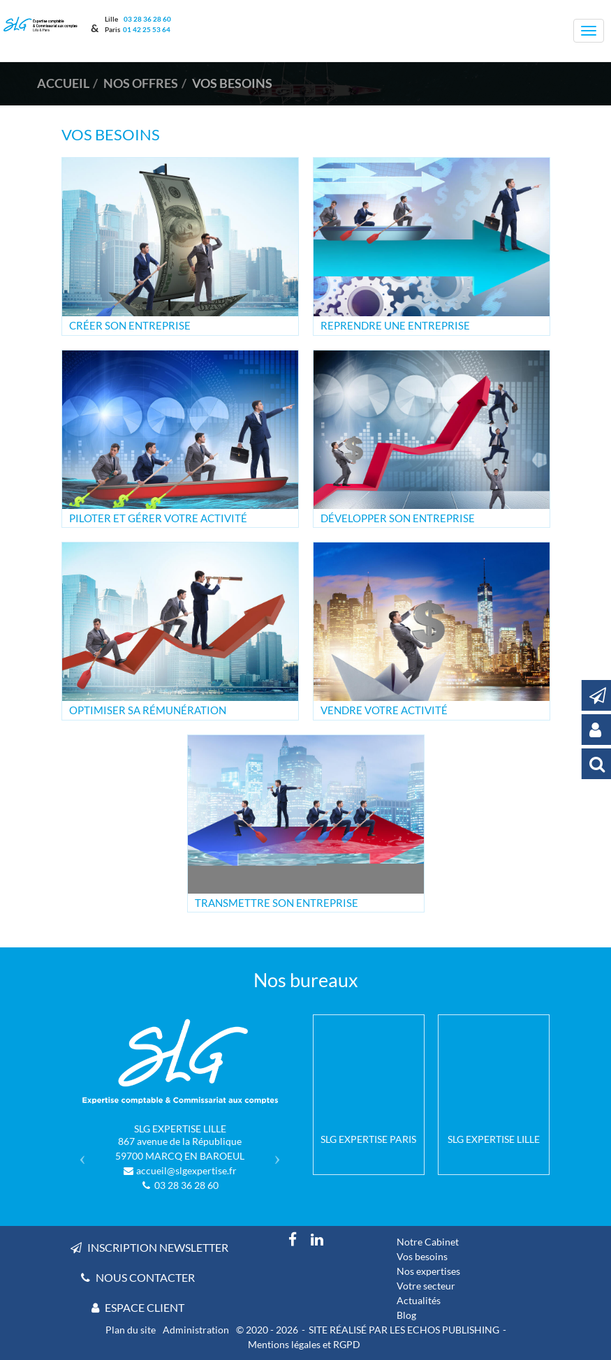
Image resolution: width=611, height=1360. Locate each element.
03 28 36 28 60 (146, 19)
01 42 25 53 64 (146, 29)
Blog (406, 1315)
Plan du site (130, 1330)
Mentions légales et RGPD (304, 1344)
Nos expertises (428, 1271)
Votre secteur (426, 1286)
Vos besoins (422, 1256)
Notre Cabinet (428, 1242)
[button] (79, 1153)
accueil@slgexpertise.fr (186, 1170)
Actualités (419, 1300)
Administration (196, 1330)
